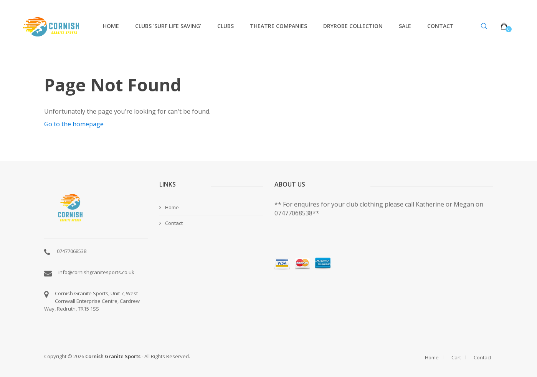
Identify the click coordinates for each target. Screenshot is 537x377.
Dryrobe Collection (353, 26)
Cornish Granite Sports (112, 356)
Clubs (225, 26)
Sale (405, 26)
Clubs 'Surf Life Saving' (168, 26)
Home (111, 26)
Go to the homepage (74, 124)
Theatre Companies (278, 26)
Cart (456, 357)
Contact (440, 26)
